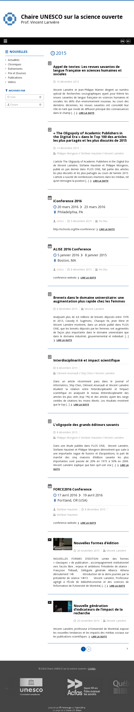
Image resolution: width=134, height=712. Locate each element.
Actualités (13, 60)
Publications (15, 77)
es (128, 41)
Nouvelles (19, 51)
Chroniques (14, 64)
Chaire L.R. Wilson (74, 710)
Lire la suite (86, 113)
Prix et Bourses (17, 73)
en (122, 41)
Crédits (91, 668)
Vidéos (12, 82)
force (66, 707)
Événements (15, 68)
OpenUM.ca (80, 707)
